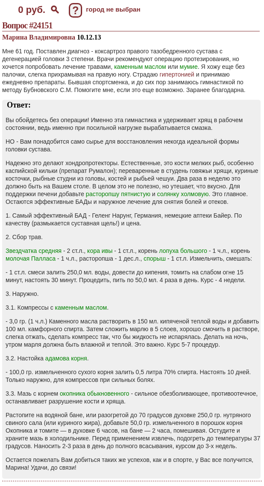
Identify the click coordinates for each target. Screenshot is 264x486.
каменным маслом (140, 66)
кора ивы (100, 250)
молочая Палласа (30, 258)
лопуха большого (183, 250)
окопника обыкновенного (94, 393)
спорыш (155, 258)
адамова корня (66, 358)
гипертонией (177, 74)
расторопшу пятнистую (118, 194)
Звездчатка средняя (33, 250)
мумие (189, 66)
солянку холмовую (183, 194)
